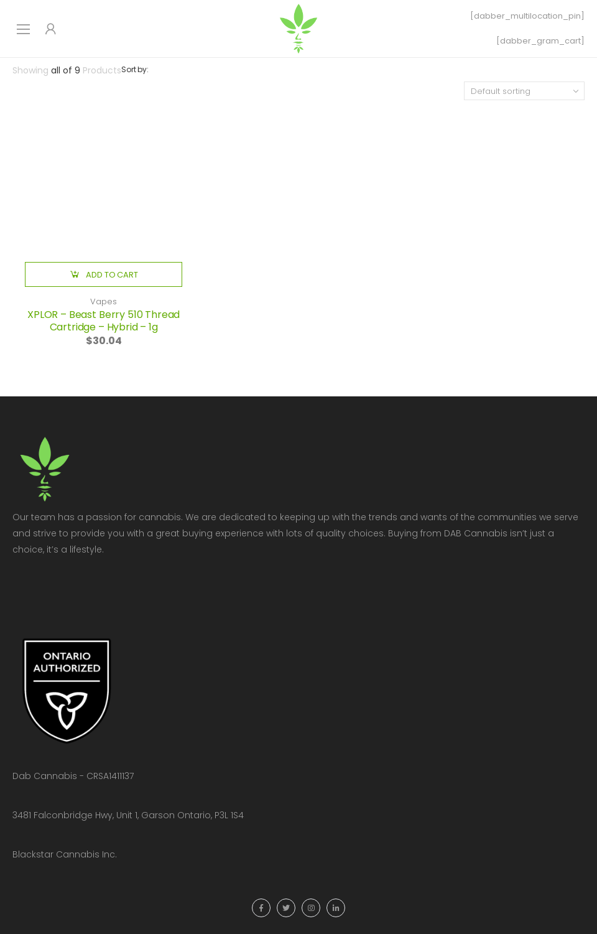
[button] (103, 274)
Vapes (103, 301)
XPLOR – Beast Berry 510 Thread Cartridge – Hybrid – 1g (103, 320)
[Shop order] (524, 91)
